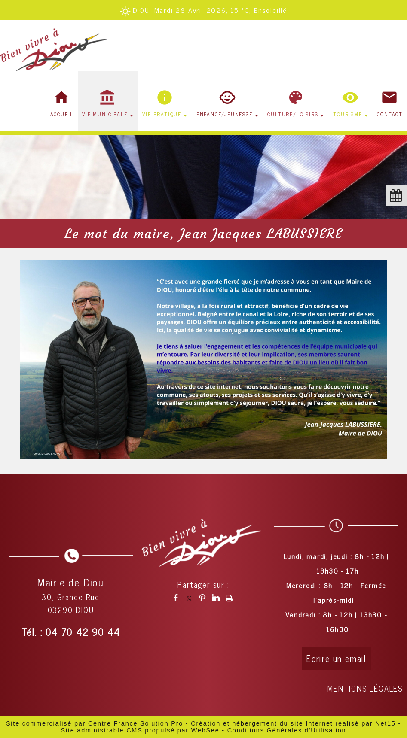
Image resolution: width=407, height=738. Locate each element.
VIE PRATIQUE (161, 114)
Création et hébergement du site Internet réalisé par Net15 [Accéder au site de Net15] (293, 723)
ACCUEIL (62, 114)
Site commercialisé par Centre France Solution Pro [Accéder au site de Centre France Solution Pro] (94, 723)
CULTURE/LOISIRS (292, 114)
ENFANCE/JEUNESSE (224, 114)
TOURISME (347, 114)
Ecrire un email (336, 658)
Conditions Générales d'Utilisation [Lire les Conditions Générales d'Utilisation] (286, 730)
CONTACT (390, 114)
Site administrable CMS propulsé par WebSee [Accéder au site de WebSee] (140, 730)
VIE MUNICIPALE (104, 114)
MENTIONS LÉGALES (365, 688)
